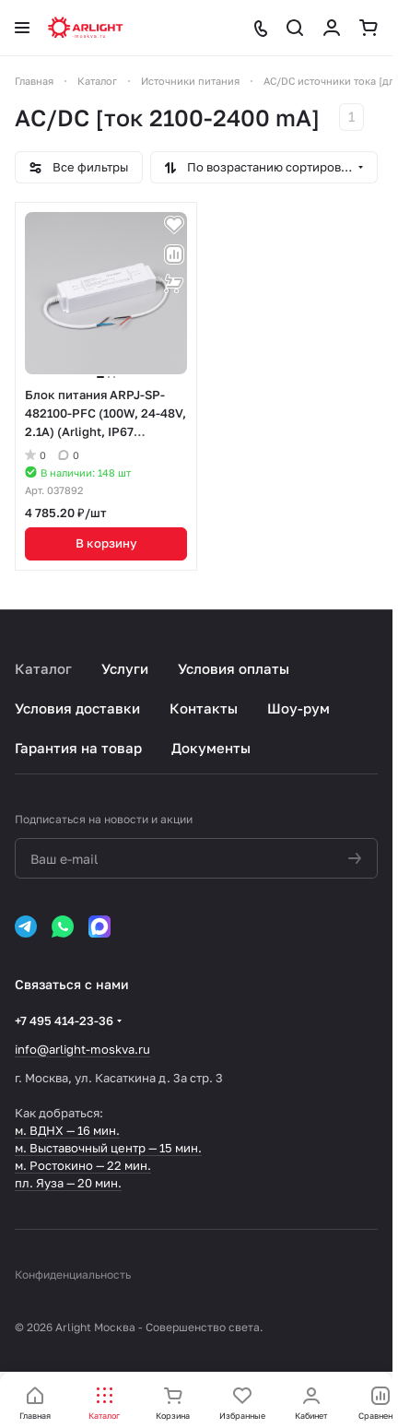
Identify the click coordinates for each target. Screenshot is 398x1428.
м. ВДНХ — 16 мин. (67, 1130)
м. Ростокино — (61, 1165)
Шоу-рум (298, 708)
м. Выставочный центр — (87, 1147)
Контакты (204, 708)
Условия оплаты (233, 668)
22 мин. (129, 1165)
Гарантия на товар (78, 747)
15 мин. (180, 1147)
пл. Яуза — (46, 1182)
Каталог (43, 668)
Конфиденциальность (73, 1274)
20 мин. (99, 1182)
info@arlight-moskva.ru (82, 1049)
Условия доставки (77, 708)
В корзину (106, 543)
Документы (211, 747)
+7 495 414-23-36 (64, 1020)
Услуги (124, 668)
